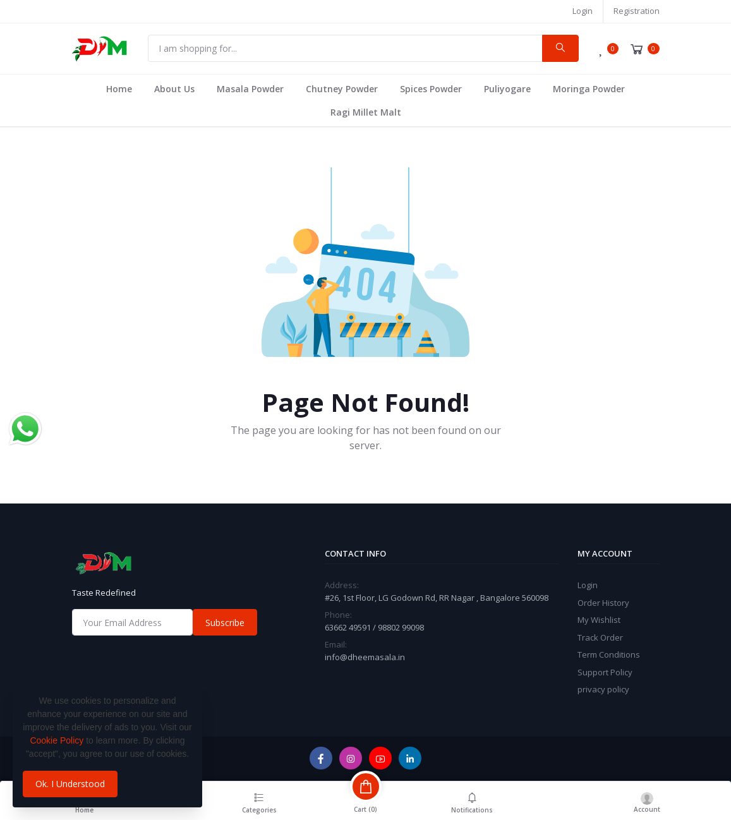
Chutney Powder (342, 89)
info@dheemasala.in (365, 657)
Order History (603, 602)
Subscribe (225, 623)
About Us (174, 89)
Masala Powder (250, 89)
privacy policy (603, 689)
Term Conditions (608, 654)
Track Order (600, 637)
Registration (636, 10)
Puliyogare (507, 89)
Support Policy (604, 672)
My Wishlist (598, 619)
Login (582, 10)
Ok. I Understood (70, 784)
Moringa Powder (589, 89)
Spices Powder (431, 89)
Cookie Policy (56, 740)
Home (119, 89)
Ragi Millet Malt (365, 112)
